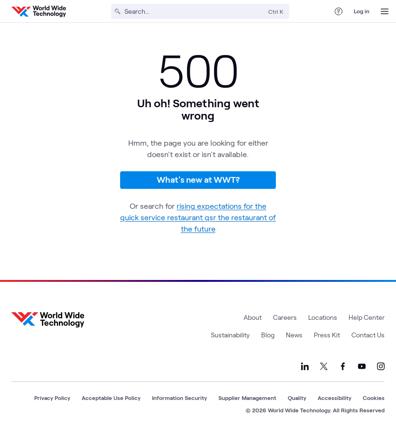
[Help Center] (338, 11)
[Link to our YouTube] (362, 366)
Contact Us (368, 335)
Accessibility (334, 397)
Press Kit (327, 335)
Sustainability (230, 335)
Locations (322, 317)
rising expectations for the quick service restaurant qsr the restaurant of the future (198, 217)
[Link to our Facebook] (343, 366)
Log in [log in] (361, 11)
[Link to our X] (324, 366)
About (253, 317)
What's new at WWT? (198, 179)
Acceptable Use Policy (111, 397)
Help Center (367, 317)
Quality (297, 397)
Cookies (374, 397)
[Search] (194, 11)
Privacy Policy (52, 397)
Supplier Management (247, 397)
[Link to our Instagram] (381, 366)
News (294, 335)
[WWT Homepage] (38, 11)
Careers (285, 317)
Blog (267, 335)
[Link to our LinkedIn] (305, 366)
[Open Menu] (384, 11)
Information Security (179, 397)
